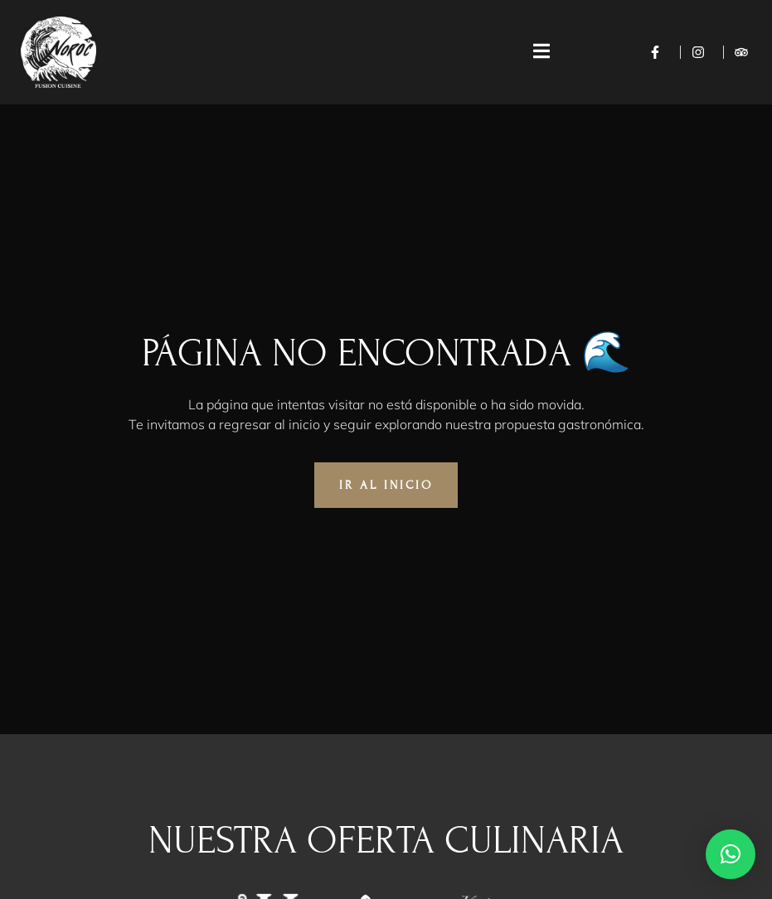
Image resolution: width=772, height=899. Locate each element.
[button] (730, 854)
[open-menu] (533, 52)
